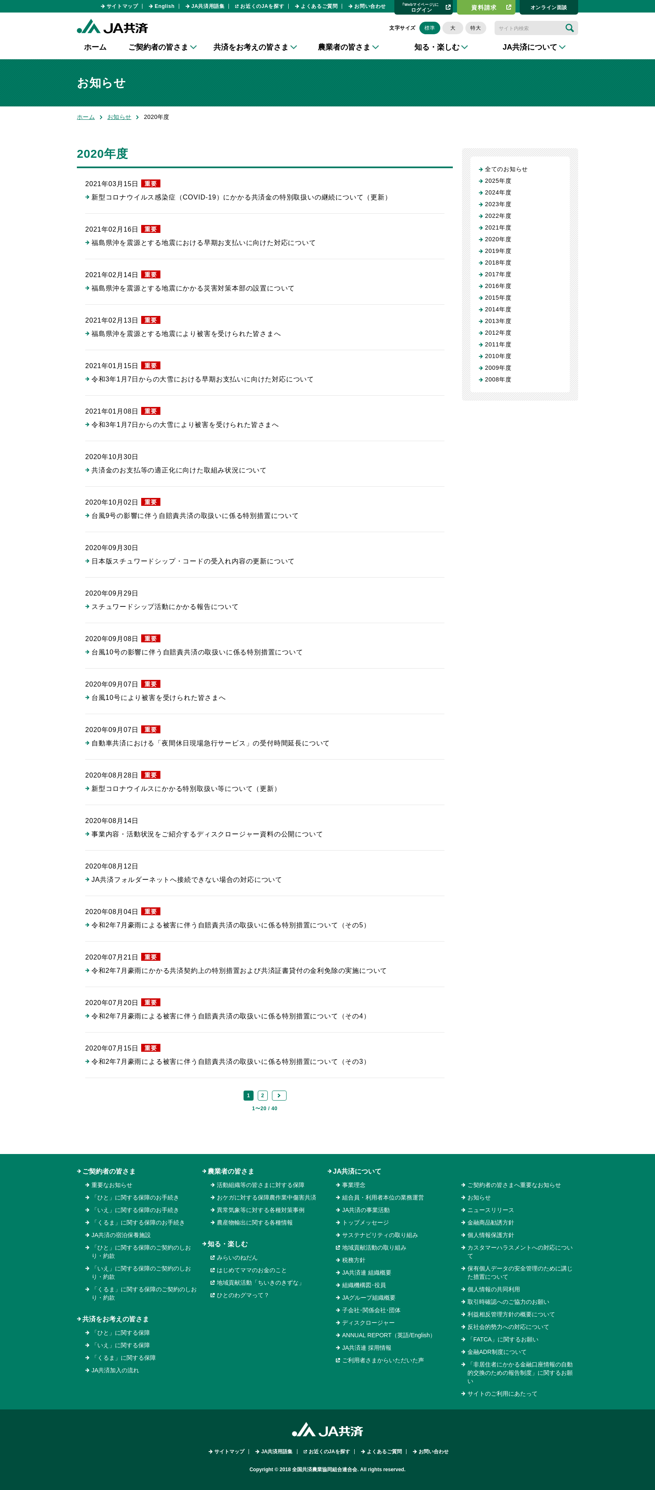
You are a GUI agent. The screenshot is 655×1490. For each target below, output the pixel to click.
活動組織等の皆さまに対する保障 (261, 1185)
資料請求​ (484, 7)
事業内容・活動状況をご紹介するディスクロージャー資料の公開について (207, 834)
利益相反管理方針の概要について (511, 1314)
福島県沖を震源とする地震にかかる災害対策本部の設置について (193, 288)
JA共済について (357, 1171)
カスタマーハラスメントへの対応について (520, 1251)
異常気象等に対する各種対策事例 (261, 1210)
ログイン (420, 7)
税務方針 (354, 1260)
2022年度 (498, 215)
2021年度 (498, 227)
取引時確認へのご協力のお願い (508, 1301)
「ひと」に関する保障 (120, 1332)
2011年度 (498, 344)
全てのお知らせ (506, 169)
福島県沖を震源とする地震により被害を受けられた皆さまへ (186, 333)
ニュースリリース (490, 1210)
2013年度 (498, 321)
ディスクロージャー (368, 1322)
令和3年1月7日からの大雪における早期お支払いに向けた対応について (202, 379)
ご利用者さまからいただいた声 (383, 1360)
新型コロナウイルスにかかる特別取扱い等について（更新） (186, 788)
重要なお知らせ (111, 1185)
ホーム (95, 47)
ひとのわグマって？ (243, 1295)
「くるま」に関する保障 (123, 1357)
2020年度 (498, 239)
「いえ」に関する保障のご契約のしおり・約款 (141, 1272)
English (165, 6)
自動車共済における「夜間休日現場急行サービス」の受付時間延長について (210, 743)
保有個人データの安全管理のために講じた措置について (520, 1272)
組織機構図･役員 (364, 1285)
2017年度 (498, 274)
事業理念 (354, 1185)
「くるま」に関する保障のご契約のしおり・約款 (144, 1293)
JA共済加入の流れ (115, 1370)
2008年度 (498, 379)
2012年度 (498, 332)
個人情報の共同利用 (493, 1289)
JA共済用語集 (208, 6)
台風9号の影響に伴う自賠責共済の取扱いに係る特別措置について (195, 515)
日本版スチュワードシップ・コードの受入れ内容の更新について (193, 561)
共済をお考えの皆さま (115, 1319)
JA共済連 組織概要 (366, 1272)
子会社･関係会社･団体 (371, 1310)
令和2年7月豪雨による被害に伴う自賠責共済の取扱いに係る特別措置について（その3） (231, 1061)
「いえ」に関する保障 (120, 1345)
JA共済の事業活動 (366, 1210)
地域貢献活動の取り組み (374, 1247)
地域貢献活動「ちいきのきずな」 (261, 1282)
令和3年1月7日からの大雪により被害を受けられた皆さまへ (185, 424)
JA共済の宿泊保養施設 (121, 1235)
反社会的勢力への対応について (508, 1326)
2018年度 (498, 262)
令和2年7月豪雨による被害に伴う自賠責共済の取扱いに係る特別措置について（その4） (231, 1016)
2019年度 (498, 250)
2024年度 (498, 192)
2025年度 (498, 180)
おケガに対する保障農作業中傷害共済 (266, 1197)
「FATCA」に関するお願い (502, 1339)
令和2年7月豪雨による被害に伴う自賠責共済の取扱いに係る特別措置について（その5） (231, 925)
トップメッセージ (365, 1222)
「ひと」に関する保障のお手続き (135, 1197)
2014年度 (498, 309)
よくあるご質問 (319, 6)
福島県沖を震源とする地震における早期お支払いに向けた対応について (203, 242)
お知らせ (119, 117)
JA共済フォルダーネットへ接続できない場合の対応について (186, 879)
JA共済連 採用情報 (366, 1347)
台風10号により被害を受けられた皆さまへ (158, 697)
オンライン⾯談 (549, 7)
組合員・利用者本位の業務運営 (383, 1197)
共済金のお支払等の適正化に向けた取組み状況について (179, 470)
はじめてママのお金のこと (252, 1270)
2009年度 (498, 367)
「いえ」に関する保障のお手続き (135, 1210)
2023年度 (498, 204)
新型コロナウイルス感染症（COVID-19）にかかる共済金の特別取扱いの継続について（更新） (241, 197)
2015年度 (498, 297)
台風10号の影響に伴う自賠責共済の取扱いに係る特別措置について (197, 652)
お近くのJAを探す (262, 6)
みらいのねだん (237, 1257)
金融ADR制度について (497, 1352)
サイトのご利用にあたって (502, 1393)
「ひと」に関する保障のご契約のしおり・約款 (141, 1251)
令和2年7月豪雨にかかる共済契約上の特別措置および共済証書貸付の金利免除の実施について (239, 970)
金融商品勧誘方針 (490, 1222)
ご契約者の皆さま (109, 1171)
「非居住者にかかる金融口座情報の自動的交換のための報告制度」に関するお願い (520, 1372)
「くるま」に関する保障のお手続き (138, 1222)
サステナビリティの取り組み (380, 1235)
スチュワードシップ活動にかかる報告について (165, 606)
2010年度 (498, 356)
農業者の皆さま (231, 1171)
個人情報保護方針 (490, 1235)
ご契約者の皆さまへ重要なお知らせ (514, 1185)
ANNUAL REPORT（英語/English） (389, 1335)
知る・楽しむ (228, 1244)
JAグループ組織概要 (369, 1297)
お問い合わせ (370, 6)
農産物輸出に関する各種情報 (255, 1222)
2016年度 (498, 286)
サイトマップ (122, 6)
